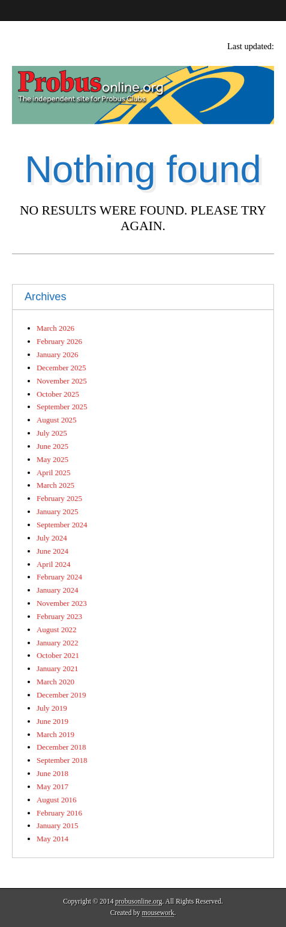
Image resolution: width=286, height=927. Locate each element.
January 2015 (57, 825)
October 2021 (58, 655)
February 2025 (59, 498)
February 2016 (59, 812)
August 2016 (57, 799)
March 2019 (55, 734)
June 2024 (52, 550)
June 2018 (52, 773)
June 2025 (52, 446)
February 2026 (59, 341)
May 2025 (52, 459)
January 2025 (57, 511)
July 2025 (52, 432)
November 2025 (62, 380)
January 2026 (57, 354)
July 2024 (52, 537)
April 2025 (54, 472)
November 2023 (62, 603)
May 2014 (52, 838)
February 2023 (59, 616)
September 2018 (62, 760)
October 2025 (58, 393)
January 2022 (57, 642)
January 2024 (57, 589)
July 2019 (52, 707)
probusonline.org (138, 901)
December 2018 (61, 746)
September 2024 (62, 524)
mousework (158, 912)
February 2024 (59, 576)
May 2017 (52, 786)
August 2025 (57, 419)
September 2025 (62, 406)
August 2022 (57, 629)
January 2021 (57, 668)
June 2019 (52, 721)
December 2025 (61, 367)
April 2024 (54, 564)
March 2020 (55, 681)
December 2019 (61, 694)
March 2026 (55, 328)
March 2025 (55, 485)
